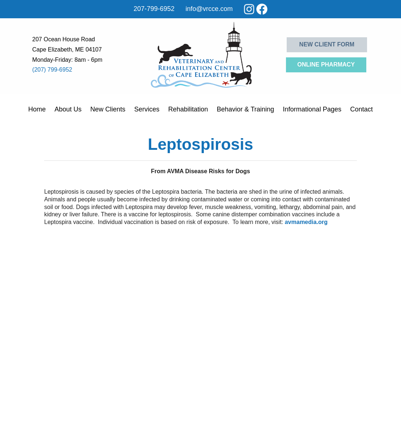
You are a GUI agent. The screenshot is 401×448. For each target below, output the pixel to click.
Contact (361, 109)
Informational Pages (312, 109)
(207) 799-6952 (52, 70)
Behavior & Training (245, 109)
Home (37, 109)
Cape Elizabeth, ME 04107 (67, 49)
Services (146, 109)
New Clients (107, 109)
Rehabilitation (188, 109)
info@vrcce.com (209, 8)
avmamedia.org (306, 222)
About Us (67, 109)
